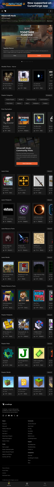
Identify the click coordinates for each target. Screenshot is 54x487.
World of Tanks (5, 441)
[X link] (14, 415)
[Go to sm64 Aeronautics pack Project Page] (39, 213)
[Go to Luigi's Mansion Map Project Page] (39, 270)
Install (39, 55)
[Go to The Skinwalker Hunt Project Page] (8, 79)
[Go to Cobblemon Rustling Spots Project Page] (8, 184)
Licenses (4, 473)
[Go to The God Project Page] (23, 79)
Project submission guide (8, 449)
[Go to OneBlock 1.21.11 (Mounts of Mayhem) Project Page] (39, 385)
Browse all (49, 95)
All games (4, 423)
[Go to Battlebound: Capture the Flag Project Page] (23, 270)
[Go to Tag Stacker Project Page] (8, 122)
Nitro (29, 462)
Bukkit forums (31, 436)
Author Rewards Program (8, 451)
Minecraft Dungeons (7, 438)
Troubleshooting (31, 447)
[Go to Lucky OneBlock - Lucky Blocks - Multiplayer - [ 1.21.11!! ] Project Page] (23, 385)
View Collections (27, 163)
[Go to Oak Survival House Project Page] (8, 270)
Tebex (29, 460)
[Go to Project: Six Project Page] (23, 242)
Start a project (5, 447)
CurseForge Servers (32, 438)
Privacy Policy (5, 470)
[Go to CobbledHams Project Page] (23, 213)
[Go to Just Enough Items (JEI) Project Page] (23, 356)
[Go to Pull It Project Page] (23, 184)
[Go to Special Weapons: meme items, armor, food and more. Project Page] (39, 184)
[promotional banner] (27, 4)
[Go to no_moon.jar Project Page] (39, 79)
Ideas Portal (30, 426)
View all (50, 171)
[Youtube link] (9, 415)
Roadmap (30, 433)
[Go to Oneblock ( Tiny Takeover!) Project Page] (8, 385)
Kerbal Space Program (7, 436)
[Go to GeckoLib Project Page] (8, 356)
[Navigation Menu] (2, 11)
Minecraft (4, 426)
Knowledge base (31, 444)
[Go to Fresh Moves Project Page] (23, 299)
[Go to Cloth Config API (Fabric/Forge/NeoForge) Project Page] (39, 356)
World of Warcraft (6, 428)
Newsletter (30, 431)
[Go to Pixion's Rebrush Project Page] (8, 242)
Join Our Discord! (32, 423)
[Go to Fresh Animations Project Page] (8, 299)
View (14, 55)
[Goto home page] (5, 11)
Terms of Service (5, 468)
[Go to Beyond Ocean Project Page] (23, 122)
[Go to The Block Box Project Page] (39, 122)
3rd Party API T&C (6, 456)
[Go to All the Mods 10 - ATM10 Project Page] (8, 328)
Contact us (30, 449)
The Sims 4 (4, 431)
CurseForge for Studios (33, 457)
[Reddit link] (17, 415)
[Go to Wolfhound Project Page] (39, 242)
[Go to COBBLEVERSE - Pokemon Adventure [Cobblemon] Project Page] (39, 328)
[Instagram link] (3, 415)
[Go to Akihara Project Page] (8, 213)
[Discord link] (12, 415)
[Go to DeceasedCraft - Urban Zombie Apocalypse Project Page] (23, 328)
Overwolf (30, 455)
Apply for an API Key (7, 454)
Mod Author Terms (6, 475)
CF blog (29, 428)
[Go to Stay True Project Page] (39, 299)
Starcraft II (4, 433)
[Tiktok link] (6, 415)
